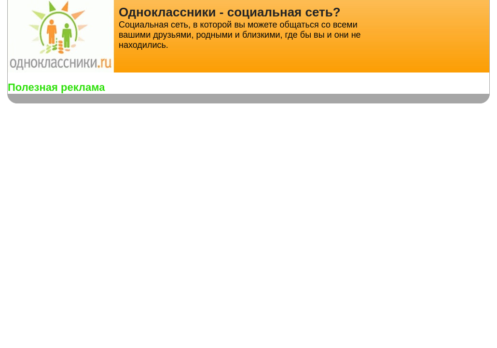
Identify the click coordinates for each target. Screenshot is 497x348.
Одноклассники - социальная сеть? (230, 12)
